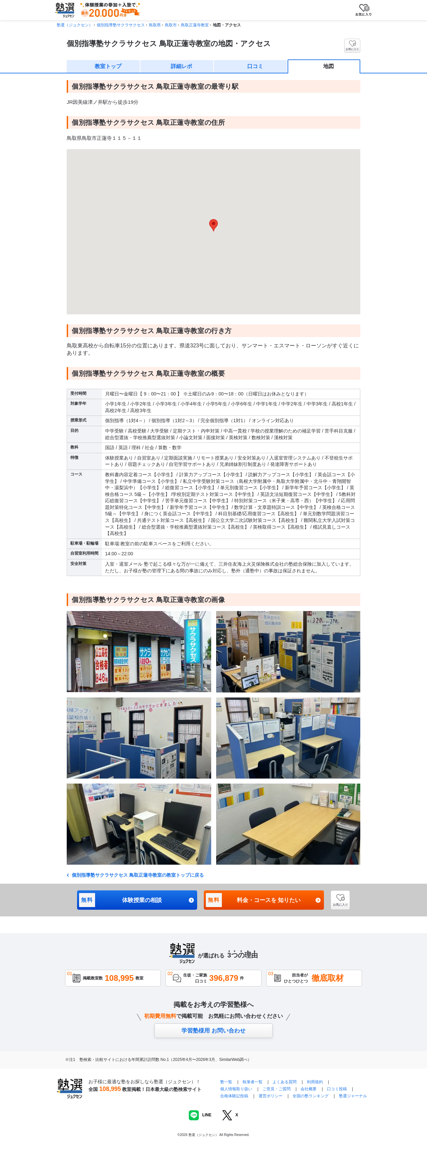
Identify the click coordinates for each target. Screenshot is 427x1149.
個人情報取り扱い (236, 1089)
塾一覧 (226, 1082)
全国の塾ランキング (311, 1096)
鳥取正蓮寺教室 (195, 25)
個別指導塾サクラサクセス (121, 25)
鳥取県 (155, 25)
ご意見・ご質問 (277, 1089)
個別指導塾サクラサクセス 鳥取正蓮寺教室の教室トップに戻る (137, 875)
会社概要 (309, 1089)
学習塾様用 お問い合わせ (213, 1031)
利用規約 (315, 1082)
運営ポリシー (271, 1096)
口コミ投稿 (337, 1089)
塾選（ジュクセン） (75, 25)
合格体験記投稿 (234, 1096)
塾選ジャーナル (353, 1096)
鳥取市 (171, 25)
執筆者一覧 (253, 1082)
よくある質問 (285, 1082)
